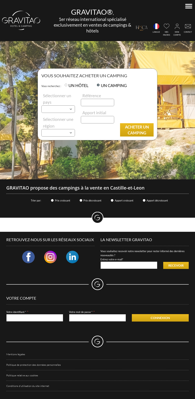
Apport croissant (124, 200)
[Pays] (58, 109)
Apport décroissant (157, 200)
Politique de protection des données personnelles (33, 364)
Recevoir (176, 265)
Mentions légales (15, 354)
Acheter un (137, 130)
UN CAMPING (114, 85)
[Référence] (97, 102)
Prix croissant (62, 200)
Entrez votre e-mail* (111, 259)
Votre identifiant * (16, 312)
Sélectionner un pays (57, 99)
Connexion (160, 318)
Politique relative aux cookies (22, 375)
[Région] (58, 133)
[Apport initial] (97, 119)
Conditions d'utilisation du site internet (27, 385)
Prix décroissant (92, 200)
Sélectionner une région (58, 122)
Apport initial (94, 112)
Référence (91, 95)
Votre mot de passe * (80, 312)
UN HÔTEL (78, 85)
